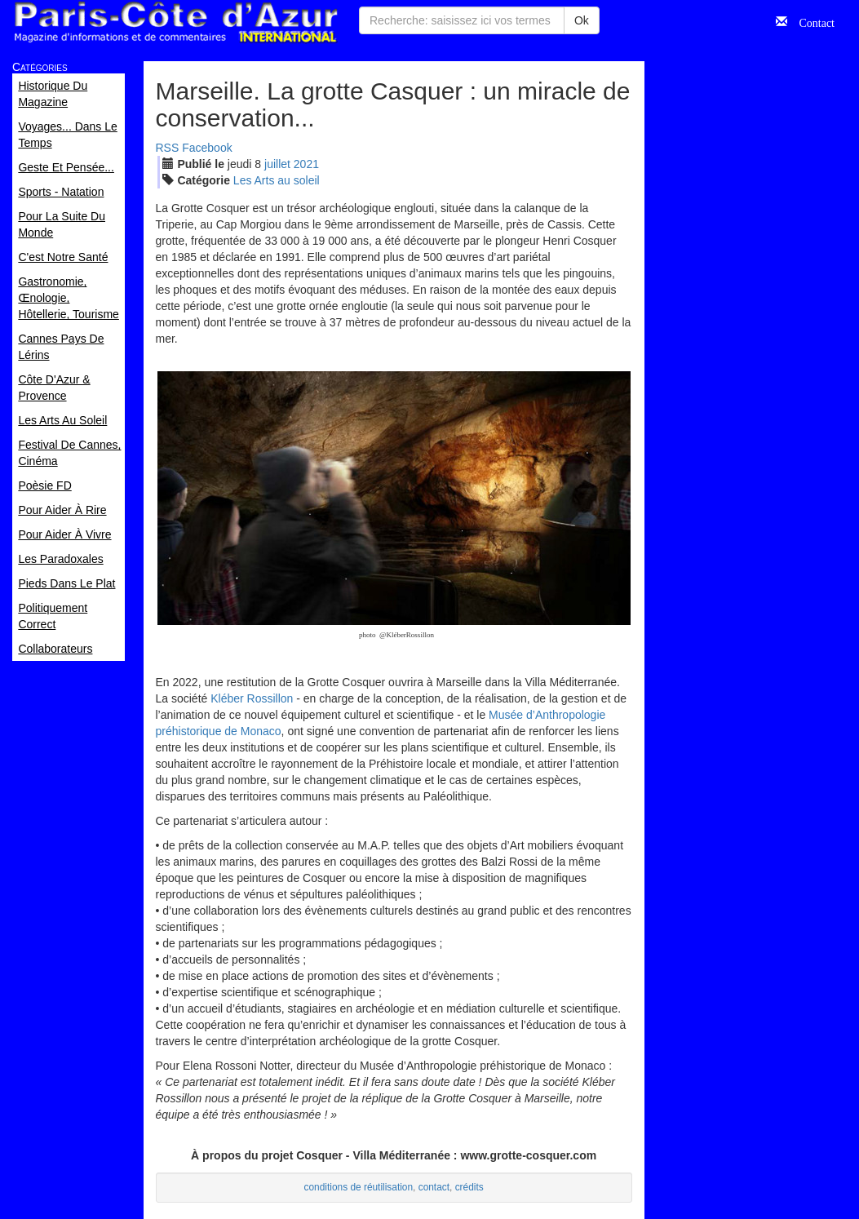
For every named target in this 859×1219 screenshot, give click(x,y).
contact (433, 1187)
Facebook (207, 147)
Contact (811, 21)
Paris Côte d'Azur (175, 22)
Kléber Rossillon (251, 698)
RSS (167, 147)
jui (277, 164)
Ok (581, 20)
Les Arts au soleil (276, 180)
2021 (306, 164)
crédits (469, 1187)
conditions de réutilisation (359, 1187)
